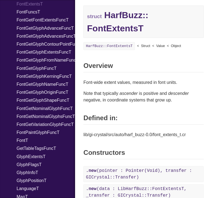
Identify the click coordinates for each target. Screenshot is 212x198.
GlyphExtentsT (31, 156)
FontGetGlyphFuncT (37, 68)
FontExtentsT (30, 4)
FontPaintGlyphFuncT (38, 132)
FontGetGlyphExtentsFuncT (44, 52)
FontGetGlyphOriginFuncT (42, 92)
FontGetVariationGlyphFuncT (45, 124)
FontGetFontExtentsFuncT (43, 20)
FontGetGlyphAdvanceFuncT (45, 28)
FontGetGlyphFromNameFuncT (46, 60)
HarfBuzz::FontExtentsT (109, 46)
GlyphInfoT (27, 172)
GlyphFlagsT (29, 164)
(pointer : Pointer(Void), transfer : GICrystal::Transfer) (139, 174)
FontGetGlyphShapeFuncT (43, 100)
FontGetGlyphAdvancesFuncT (46, 36)
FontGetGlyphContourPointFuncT (46, 44)
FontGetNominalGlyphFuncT (45, 108)
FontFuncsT (28, 12)
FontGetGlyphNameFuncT (42, 84)
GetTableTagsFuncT (36, 148)
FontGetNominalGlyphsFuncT (46, 116)
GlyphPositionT (32, 180)
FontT (22, 140)
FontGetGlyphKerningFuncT (44, 76)
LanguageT (28, 188)
